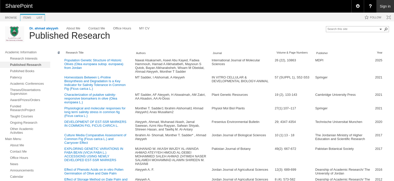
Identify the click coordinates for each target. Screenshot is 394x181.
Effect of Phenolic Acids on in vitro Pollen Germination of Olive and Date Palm (93, 171)
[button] (386, 29)
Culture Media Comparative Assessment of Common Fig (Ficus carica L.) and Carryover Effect (95, 139)
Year (379, 52)
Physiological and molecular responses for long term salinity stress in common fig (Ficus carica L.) (95, 112)
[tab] (11, 17)
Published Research (69, 35)
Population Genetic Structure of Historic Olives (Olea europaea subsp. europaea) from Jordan (93, 64)
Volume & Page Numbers (292, 52)
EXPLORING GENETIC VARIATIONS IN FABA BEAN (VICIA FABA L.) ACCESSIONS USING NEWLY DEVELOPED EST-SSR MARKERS (93, 154)
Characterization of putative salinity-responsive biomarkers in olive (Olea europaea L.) (90, 98)
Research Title (75, 52)
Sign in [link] (385, 6)
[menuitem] (357, 6)
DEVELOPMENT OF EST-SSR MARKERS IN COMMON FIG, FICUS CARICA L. (95, 123)
